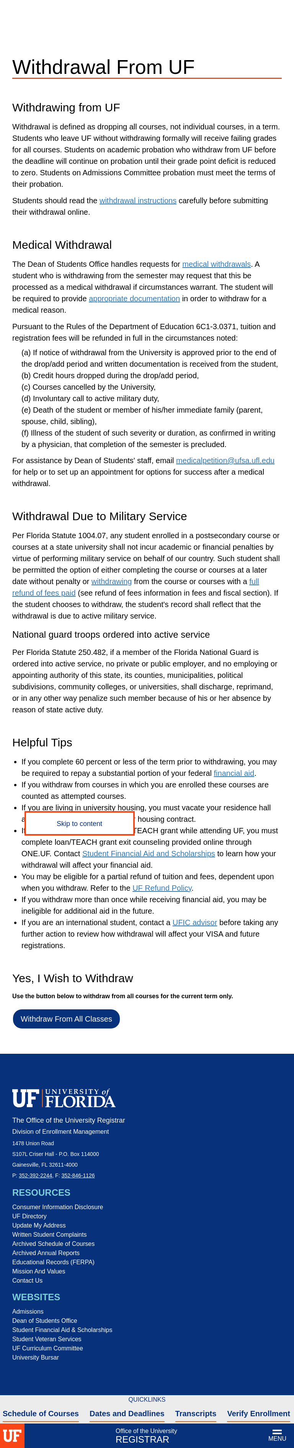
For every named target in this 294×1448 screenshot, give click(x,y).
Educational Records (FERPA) (53, 1262)
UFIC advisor (195, 922)
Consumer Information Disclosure (57, 1207)
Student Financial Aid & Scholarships (62, 1330)
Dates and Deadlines (127, 1413)
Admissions (28, 1311)
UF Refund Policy (161, 888)
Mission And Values (38, 1271)
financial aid (234, 773)
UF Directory (29, 1216)
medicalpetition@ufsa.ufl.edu (225, 460)
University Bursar (35, 1357)
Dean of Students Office (44, 1320)
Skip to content (79, 824)
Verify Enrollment (258, 1413)
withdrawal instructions (138, 200)
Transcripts (196, 1413)
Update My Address (39, 1225)
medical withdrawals (216, 264)
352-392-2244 (35, 1175)
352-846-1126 (78, 1175)
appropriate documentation (134, 298)
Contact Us (27, 1280)
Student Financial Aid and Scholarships (148, 853)
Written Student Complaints (49, 1234)
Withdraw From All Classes (66, 1019)
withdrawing (111, 581)
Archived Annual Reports (46, 1253)
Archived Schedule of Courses (53, 1244)
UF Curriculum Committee (47, 1348)
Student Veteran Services (47, 1339)
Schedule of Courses (41, 1413)
